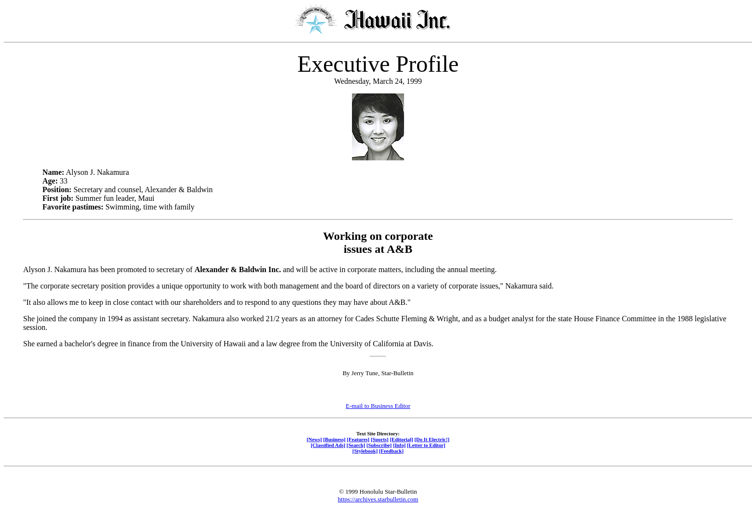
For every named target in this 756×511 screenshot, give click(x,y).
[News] (314, 439)
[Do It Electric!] (431, 439)
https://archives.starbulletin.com (378, 499)
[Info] (399, 445)
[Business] (334, 439)
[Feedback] (391, 451)
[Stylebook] (365, 451)
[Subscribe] (379, 445)
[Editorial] (401, 439)
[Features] (358, 439)
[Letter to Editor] (426, 445)
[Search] (356, 445)
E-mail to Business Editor (378, 405)
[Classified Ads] (327, 445)
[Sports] (380, 439)
